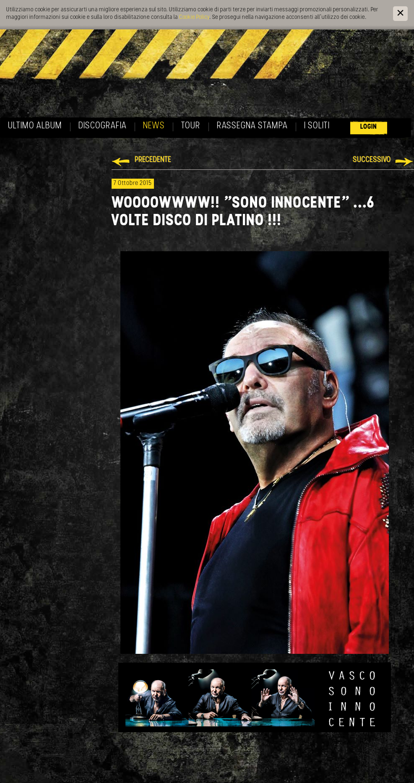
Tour (190, 126)
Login (368, 126)
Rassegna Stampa (252, 126)
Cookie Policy (194, 17)
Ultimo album (35, 126)
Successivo (372, 160)
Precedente (153, 160)
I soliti (317, 126)
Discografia (102, 126)
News (154, 126)
